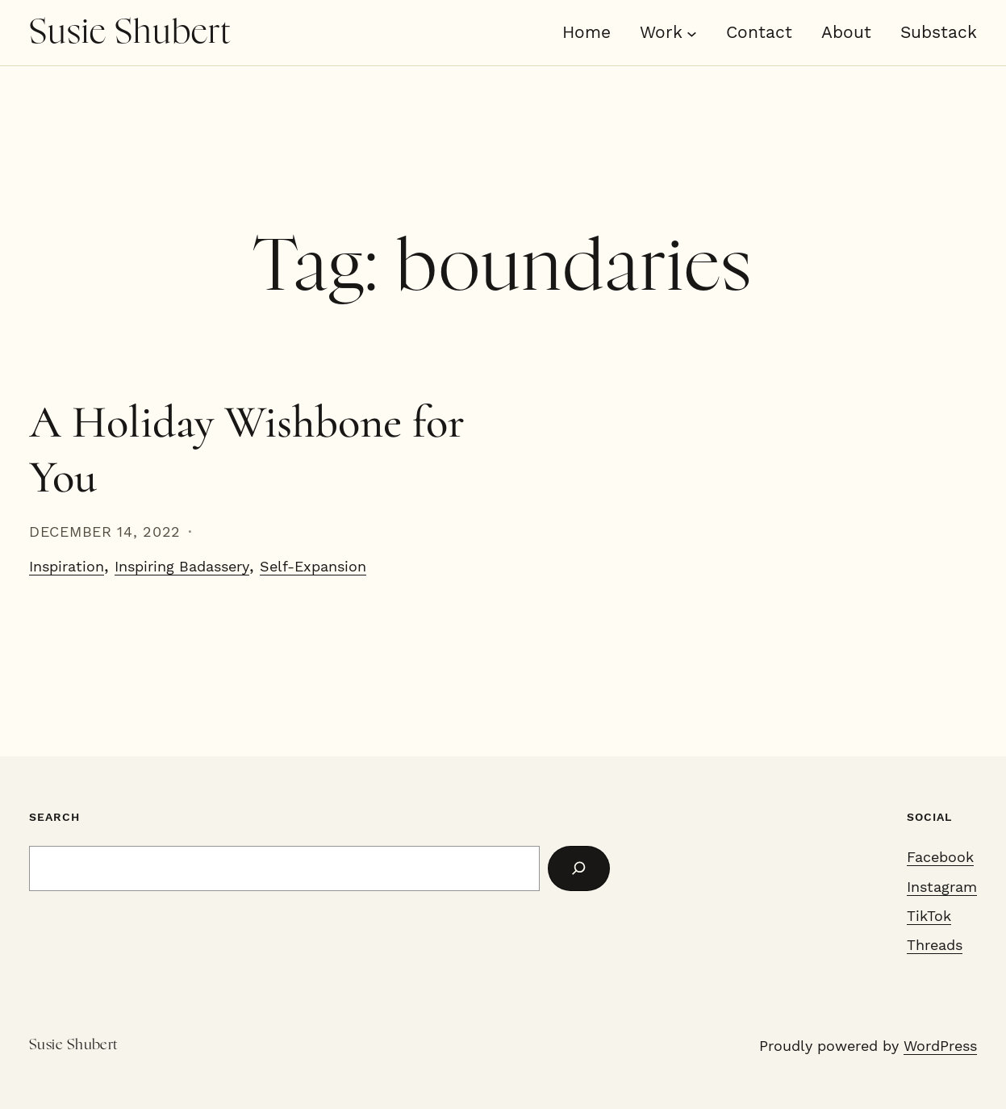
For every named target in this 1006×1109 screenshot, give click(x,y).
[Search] (579, 868)
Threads (934, 945)
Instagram (942, 887)
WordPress (940, 1046)
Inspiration (66, 567)
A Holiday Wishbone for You (247, 449)
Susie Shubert (130, 32)
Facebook (940, 857)
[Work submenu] (692, 32)
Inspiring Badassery (182, 567)
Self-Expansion (313, 567)
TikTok (929, 916)
